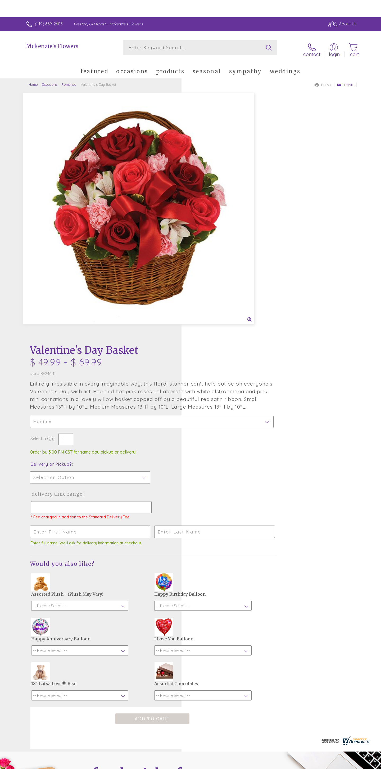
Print (323, 81)
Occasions (49, 81)
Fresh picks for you (144, 602)
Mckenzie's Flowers (52, 46)
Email (345, 81)
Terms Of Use (241, 763)
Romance (68, 81)
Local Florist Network (309, 763)
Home (33, 81)
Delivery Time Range (217, 253)
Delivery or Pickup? (212, 223)
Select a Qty (203, 198)
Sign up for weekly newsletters (256, 599)
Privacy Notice (272, 763)
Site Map (342, 763)
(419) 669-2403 (49, 23)
